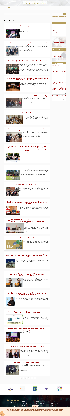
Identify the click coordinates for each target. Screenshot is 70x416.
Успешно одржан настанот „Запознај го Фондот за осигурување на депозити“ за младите (59, 66)
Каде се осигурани (25, 403)
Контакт (49, 8)
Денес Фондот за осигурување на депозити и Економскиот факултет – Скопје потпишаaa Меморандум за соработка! (59, 73)
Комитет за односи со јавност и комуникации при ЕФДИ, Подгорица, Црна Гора (59, 97)
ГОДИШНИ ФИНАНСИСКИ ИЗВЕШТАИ (59, 57)
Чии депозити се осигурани (26, 405)
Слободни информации (54, 403)
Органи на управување (40, 403)
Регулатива (40, 8)
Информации (30, 8)
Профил (21, 8)
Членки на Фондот (39, 405)
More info (15, 411)
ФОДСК (6, 13)
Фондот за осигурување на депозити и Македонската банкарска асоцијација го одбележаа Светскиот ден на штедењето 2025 (59, 90)
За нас (14, 8)
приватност (35, 406)
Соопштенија (52, 405)
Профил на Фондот (39, 401)
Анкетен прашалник (57, 49)
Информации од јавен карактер (59, 42)
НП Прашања (52, 401)
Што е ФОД (23, 401)
